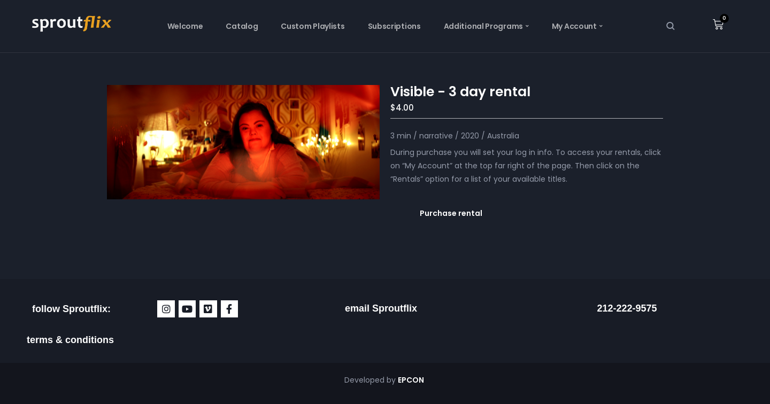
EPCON (412, 380)
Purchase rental (451, 213)
